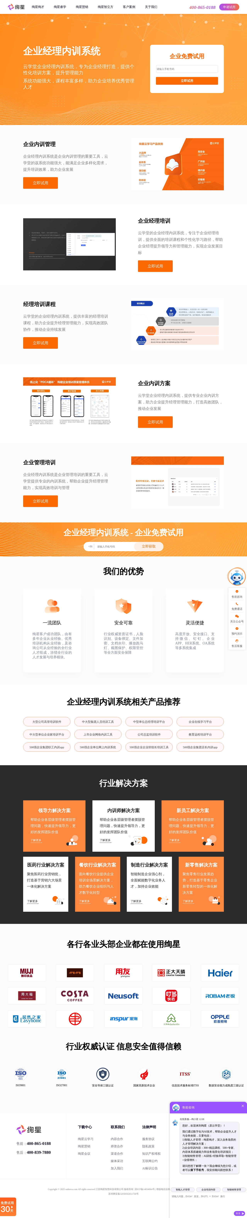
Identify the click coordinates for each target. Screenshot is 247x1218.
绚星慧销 (82, 6)
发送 (238, 1213)
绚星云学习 (85, 1139)
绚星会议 (84, 1153)
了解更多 (35, 840)
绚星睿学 (60, 6)
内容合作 (117, 1139)
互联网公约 (150, 1161)
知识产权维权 (151, 1153)
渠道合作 (117, 1153)
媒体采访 (117, 1161)
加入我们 (117, 1168)
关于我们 (151, 6)
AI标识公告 (150, 1168)
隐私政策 (148, 1146)
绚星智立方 (105, 6)
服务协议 (148, 1139)
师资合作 (117, 1146)
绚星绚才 (38, 6)
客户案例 (129, 6)
